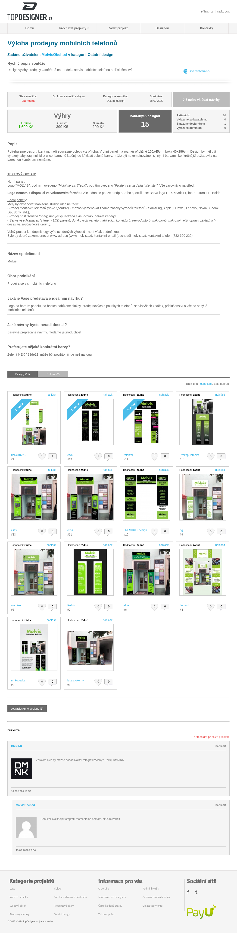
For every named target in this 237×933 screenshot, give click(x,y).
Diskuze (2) (53, 374)
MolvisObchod (54, 55)
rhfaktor (128, 455)
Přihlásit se (207, 11)
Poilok (71, 605)
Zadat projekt (118, 28)
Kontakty (206, 28)
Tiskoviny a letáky (19, 914)
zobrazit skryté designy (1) (27, 708)
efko (70, 455)
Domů (29, 28)
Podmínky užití (151, 888)
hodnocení (205, 383)
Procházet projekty (72, 28)
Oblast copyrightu (152, 905)
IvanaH (184, 605)
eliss (14, 530)
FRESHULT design (135, 530)
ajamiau (16, 605)
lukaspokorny (75, 680)
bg (181, 530)
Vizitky (57, 888)
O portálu (103, 888)
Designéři (162, 28)
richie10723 (18, 455)
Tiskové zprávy (106, 914)
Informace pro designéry (112, 897)
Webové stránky (19, 897)
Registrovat (223, 11)
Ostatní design (62, 914)
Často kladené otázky (110, 905)
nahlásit (51, 394)
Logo (12, 888)
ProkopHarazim (189, 455)
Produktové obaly (64, 905)
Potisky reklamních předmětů (70, 897)
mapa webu (47, 921)
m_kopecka (18, 680)
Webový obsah (18, 905)
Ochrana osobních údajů (156, 897)
